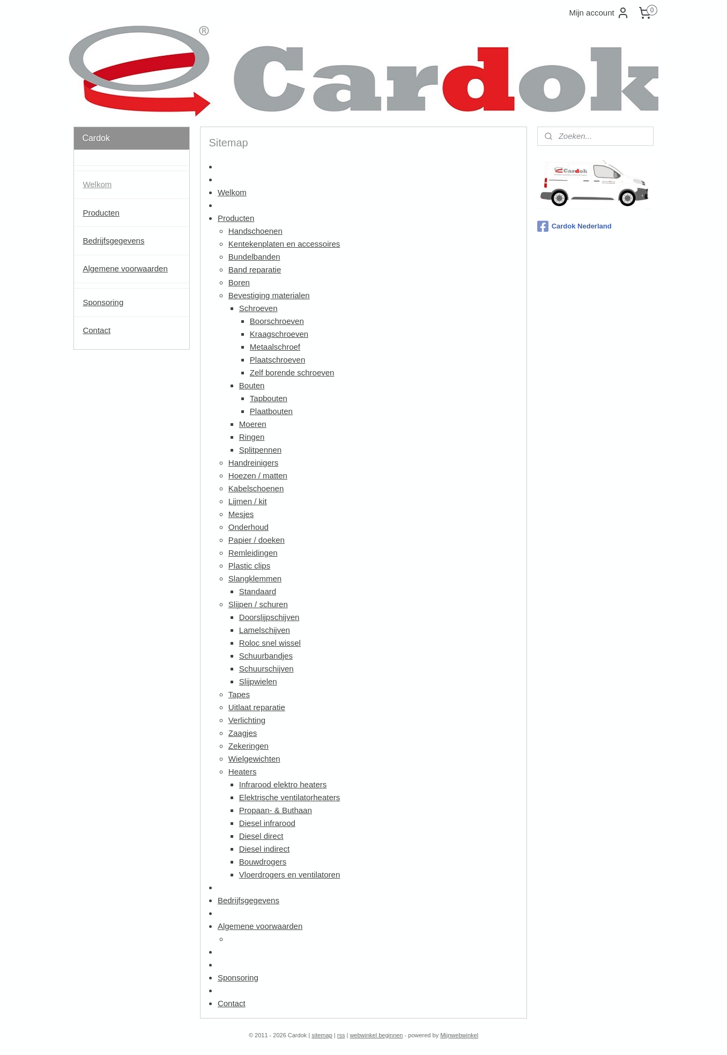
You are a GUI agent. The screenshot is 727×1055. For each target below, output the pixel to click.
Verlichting (246, 720)
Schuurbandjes (266, 655)
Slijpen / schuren (258, 604)
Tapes (239, 694)
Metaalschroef (275, 346)
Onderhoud (248, 527)
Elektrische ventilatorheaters (289, 797)
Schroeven (258, 308)
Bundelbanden (254, 256)
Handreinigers (253, 462)
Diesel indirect (264, 848)
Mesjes (241, 514)
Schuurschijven (266, 668)
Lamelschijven (264, 630)
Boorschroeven (277, 321)
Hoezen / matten (257, 475)
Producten (236, 218)
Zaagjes (242, 732)
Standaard (257, 591)
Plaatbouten (271, 411)
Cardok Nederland (574, 226)
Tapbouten (268, 398)
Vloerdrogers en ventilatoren (289, 874)
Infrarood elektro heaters (283, 784)
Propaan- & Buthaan (275, 810)
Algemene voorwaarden (260, 926)
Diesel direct (261, 835)
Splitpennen (260, 449)
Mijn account (599, 12)
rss (341, 1035)
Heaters (242, 771)
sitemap (321, 1035)
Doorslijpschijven (269, 617)
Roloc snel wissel (270, 642)
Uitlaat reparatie (256, 707)
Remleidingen (253, 552)
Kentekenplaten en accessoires (284, 243)
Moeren (252, 424)
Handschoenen (255, 230)
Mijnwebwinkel (459, 1035)
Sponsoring (238, 977)
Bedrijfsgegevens (248, 900)
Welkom (232, 192)
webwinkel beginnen (376, 1035)
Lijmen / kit (247, 501)
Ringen (252, 436)
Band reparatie (254, 269)
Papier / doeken (256, 539)
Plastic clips (249, 565)
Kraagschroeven (279, 333)
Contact (232, 1003)
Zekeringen (248, 745)
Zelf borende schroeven (292, 372)
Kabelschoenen (256, 488)
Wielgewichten (254, 758)
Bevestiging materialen (269, 295)
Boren (239, 282)
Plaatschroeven (277, 359)
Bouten (252, 385)
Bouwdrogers (262, 861)
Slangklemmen (254, 578)
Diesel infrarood (267, 823)
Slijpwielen (258, 681)
